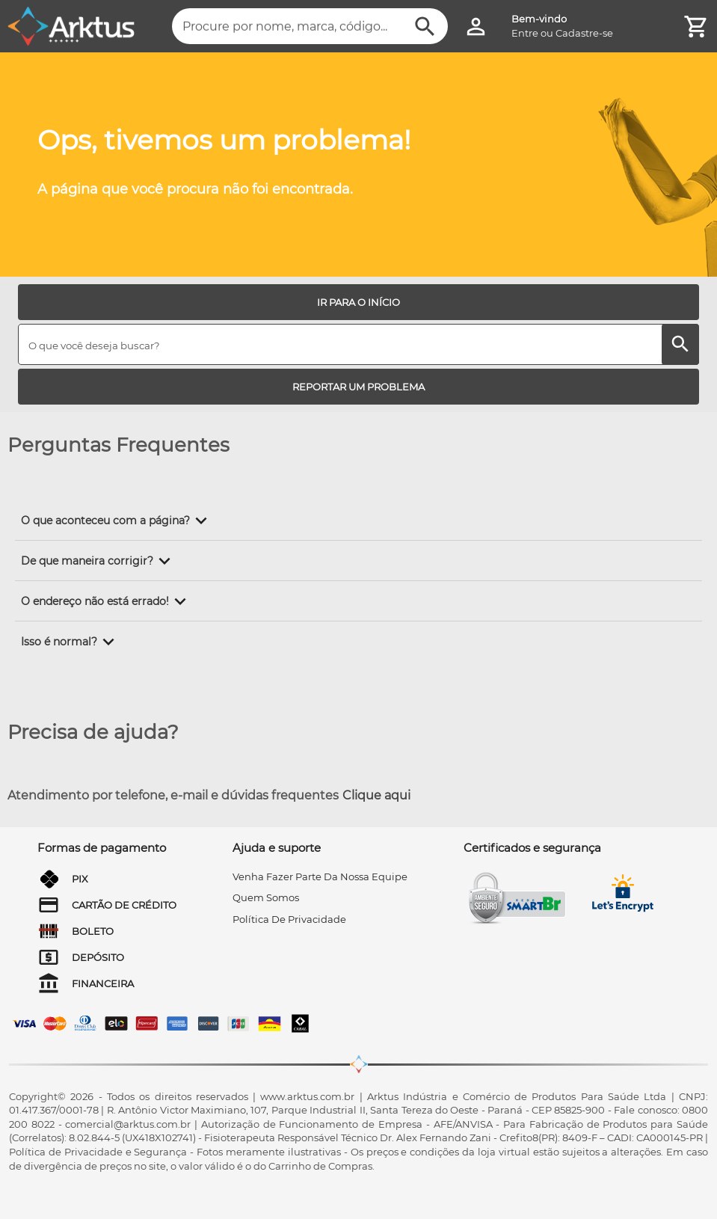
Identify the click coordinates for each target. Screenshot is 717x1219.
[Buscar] (425, 26)
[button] (116, 520)
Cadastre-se (584, 33)
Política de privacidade (289, 919)
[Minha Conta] (476, 26)
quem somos (266, 897)
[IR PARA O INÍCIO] (358, 302)
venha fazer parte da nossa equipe (320, 876)
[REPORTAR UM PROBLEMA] (358, 387)
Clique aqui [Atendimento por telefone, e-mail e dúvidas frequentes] (376, 795)
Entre (524, 33)
